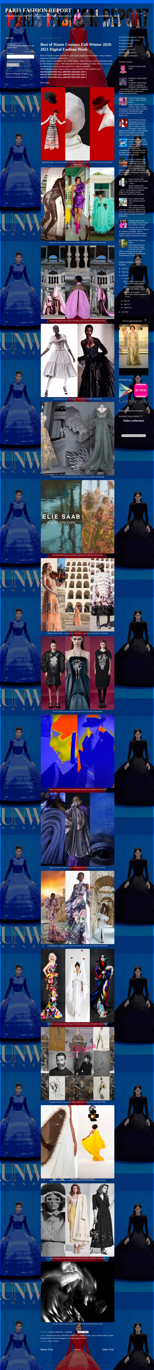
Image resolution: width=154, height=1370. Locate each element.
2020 (124, 275)
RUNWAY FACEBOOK (128, 53)
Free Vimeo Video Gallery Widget (133, 436)
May (126, 301)
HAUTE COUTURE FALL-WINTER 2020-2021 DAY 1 (63, 72)
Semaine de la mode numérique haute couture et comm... (135, 294)
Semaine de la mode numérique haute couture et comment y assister (138, 223)
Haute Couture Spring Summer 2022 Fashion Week (137, 100)
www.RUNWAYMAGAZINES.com (86, 69)
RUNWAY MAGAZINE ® (59, 16)
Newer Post (46, 1349)
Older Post (108, 1349)
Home (77, 1349)
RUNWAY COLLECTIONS (129, 40)
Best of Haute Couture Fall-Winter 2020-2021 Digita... (134, 282)
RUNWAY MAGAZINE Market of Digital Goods (137, 141)
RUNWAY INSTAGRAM (128, 56)
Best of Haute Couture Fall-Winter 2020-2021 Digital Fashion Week (137, 122)
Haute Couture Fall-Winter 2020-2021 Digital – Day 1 (138, 181)
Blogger (107, 1365)
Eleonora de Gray (53, 1335)
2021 (124, 272)
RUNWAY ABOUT (126, 43)
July (125, 278)
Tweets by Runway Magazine (17, 77)
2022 (124, 268)
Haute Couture (85, 1335)
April (126, 304)
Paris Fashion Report (100, 1335)
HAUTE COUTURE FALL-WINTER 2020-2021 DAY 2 (63, 74)
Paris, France (53, 1341)
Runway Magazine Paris (77, 1338)
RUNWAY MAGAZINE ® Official (131, 37)
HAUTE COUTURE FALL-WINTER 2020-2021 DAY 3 (63, 77)
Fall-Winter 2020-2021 (69, 1335)
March (126, 308)
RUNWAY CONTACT (127, 50)
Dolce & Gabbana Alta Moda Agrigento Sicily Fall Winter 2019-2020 (137, 161)
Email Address (11, 53)
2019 (124, 312)
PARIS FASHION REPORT (38, 10)
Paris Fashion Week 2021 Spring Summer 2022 (136, 201)
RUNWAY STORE (126, 46)
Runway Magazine (60, 1338)
